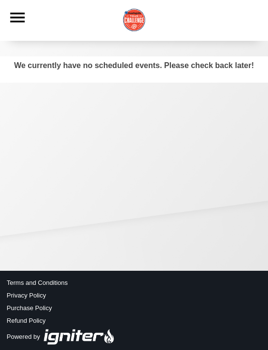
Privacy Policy (26, 295)
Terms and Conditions (37, 282)
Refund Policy (26, 320)
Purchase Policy (29, 308)
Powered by (61, 336)
